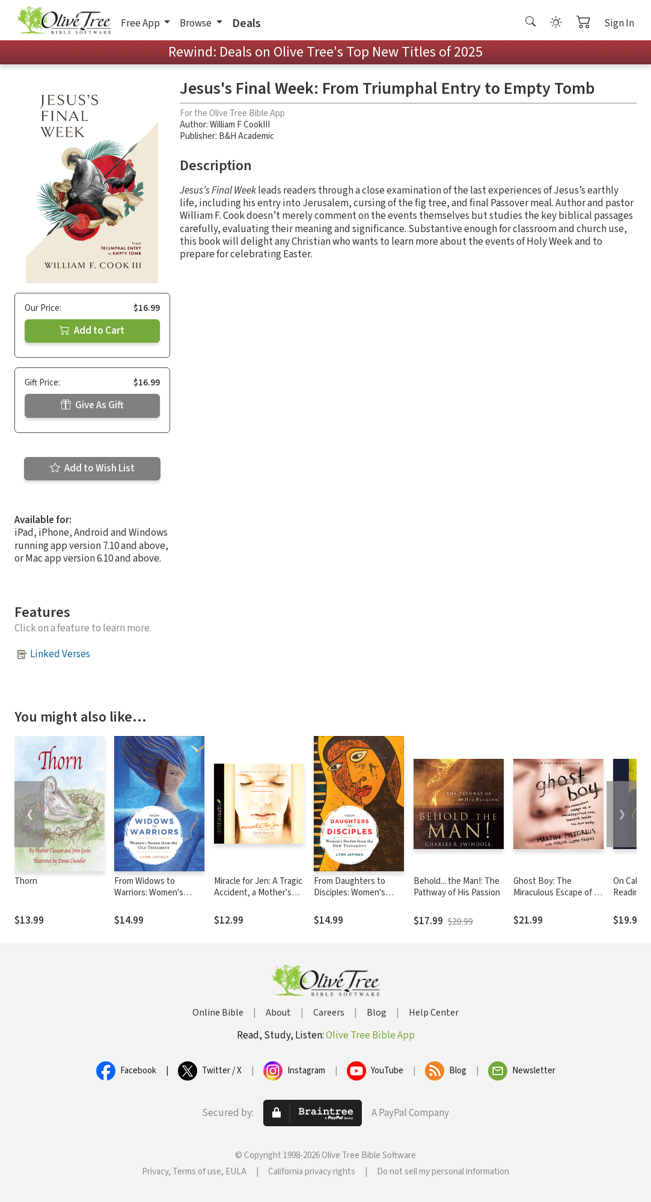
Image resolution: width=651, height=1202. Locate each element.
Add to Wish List (92, 468)
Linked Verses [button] (60, 654)
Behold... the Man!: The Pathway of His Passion (457, 887)
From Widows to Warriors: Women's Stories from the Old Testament (152, 898)
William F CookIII (240, 124)
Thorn (25, 881)
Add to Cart (92, 330)
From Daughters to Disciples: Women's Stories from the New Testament (354, 898)
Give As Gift (92, 405)
